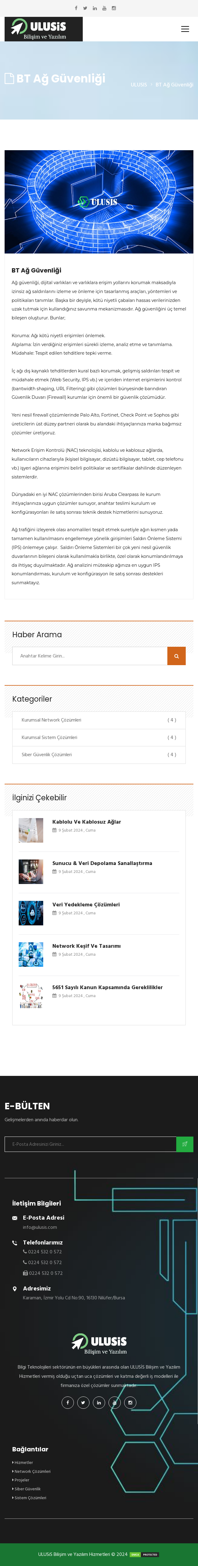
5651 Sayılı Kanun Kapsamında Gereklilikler (107, 987)
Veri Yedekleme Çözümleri (86, 904)
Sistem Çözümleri (29, 1497)
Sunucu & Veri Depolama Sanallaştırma (102, 863)
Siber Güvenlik (26, 1488)
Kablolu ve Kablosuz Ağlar (86, 821)
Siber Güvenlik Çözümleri (99, 755)
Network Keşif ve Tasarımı (86, 946)
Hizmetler (22, 1462)
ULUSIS (139, 84)
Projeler (20, 1480)
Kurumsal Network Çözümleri (99, 720)
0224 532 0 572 (45, 1252)
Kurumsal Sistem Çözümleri (99, 737)
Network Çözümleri (31, 1471)
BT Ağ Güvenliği (36, 270)
